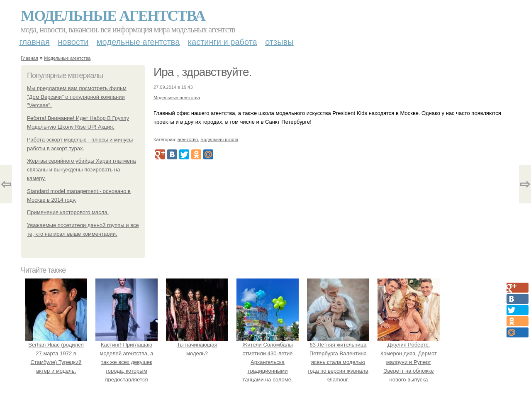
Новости (73, 41)
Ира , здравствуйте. (202, 72)
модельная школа (219, 139)
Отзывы (279, 41)
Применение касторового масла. (68, 212)
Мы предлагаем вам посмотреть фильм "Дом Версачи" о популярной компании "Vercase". (77, 97)
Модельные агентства (113, 15)
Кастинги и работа (222, 41)
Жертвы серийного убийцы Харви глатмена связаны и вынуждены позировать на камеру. (81, 169)
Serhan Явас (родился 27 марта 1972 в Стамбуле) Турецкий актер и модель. (56, 353)
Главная (34, 41)
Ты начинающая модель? (197, 345)
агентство (188, 139)
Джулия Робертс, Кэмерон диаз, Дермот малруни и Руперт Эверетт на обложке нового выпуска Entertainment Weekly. (409, 362)
